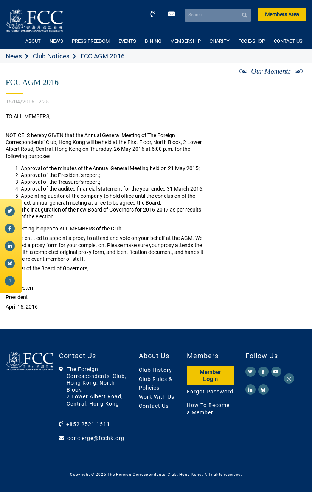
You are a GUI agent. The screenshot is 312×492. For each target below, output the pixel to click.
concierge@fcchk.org (95, 438)
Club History (155, 370)
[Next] (292, 80)
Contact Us (154, 406)
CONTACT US (288, 41)
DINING (153, 41)
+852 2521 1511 (88, 424)
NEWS (56, 41)
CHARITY (220, 41)
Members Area (282, 14)
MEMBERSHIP (185, 41)
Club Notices (51, 56)
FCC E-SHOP (251, 41)
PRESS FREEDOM (91, 41)
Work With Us (156, 397)
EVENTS (127, 41)
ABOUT (33, 41)
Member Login (210, 375)
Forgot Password (210, 392)
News (14, 56)
